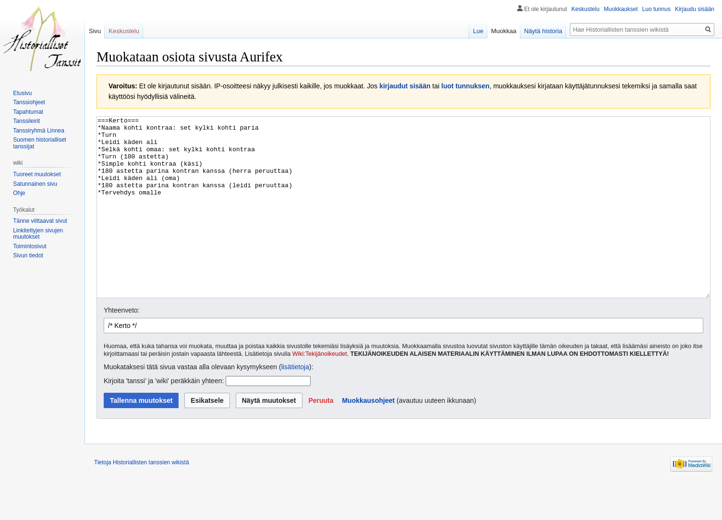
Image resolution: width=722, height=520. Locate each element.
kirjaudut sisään (405, 86)
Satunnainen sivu (35, 184)
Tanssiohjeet (29, 102)
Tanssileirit (26, 121)
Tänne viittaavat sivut (40, 221)
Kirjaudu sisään (694, 9)
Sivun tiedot (28, 255)
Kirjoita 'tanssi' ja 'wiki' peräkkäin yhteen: (164, 417)
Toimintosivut (29, 246)
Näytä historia (543, 31)
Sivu (95, 31)
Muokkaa (504, 31)
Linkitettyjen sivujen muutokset (38, 234)
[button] (321, 436)
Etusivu (22, 93)
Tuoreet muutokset (37, 174)
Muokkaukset (621, 9)
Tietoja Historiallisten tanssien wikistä (141, 498)
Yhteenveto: (122, 346)
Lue (478, 31)
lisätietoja (295, 403)
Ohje (19, 193)
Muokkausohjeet (368, 436)
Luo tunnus (656, 9)
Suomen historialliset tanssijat (39, 143)
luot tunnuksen (465, 86)
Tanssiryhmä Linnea (38, 130)
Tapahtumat (28, 112)
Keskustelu (585, 9)
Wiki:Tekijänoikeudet (319, 390)
